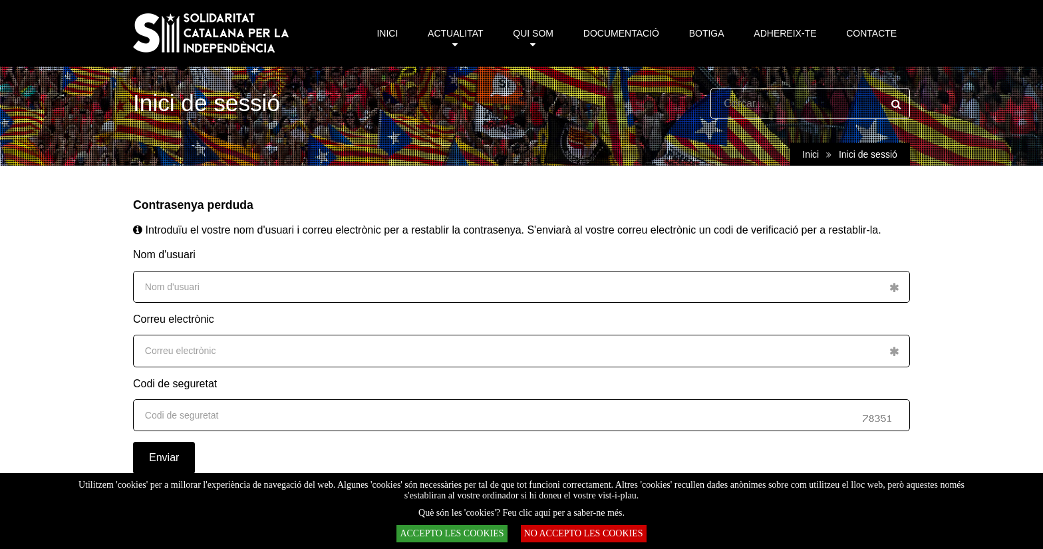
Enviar (164, 457)
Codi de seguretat (175, 383)
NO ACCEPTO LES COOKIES (583, 533)
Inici (810, 154)
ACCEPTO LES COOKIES (452, 533)
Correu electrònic (173, 319)
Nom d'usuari (164, 254)
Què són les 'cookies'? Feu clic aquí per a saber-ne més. (521, 513)
